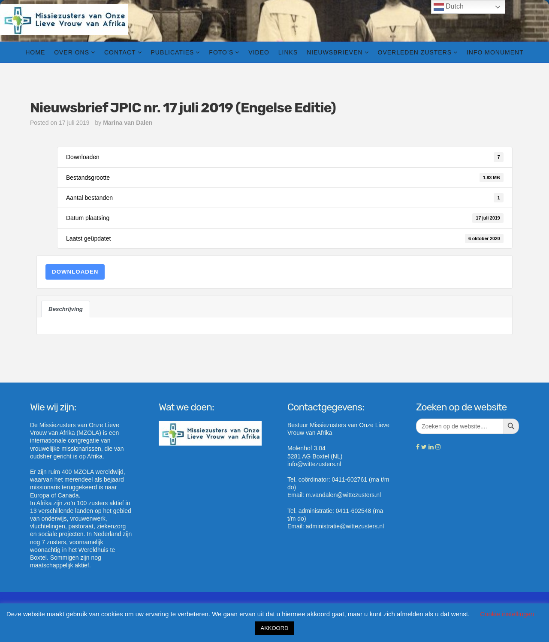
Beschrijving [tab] (65, 309)
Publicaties (172, 52)
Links (288, 52)
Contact (120, 52)
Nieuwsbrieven (334, 52)
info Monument (495, 52)
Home (35, 52)
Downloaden (75, 271)
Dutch (449, 7)
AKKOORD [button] (274, 628)
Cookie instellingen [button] (507, 614)
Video (258, 52)
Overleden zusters (415, 52)
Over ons (71, 52)
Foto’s (221, 52)
